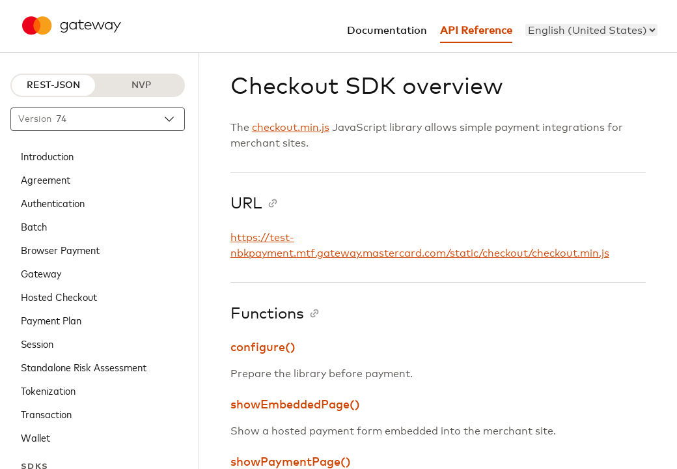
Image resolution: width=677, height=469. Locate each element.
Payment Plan (51, 320)
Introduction (47, 156)
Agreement (45, 179)
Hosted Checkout (59, 296)
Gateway (41, 273)
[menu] (591, 30)
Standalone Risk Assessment (83, 367)
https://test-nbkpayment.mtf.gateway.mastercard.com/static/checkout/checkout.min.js (419, 246)
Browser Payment (60, 249)
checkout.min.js (290, 127)
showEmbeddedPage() (295, 405)
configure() (263, 348)
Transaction (46, 413)
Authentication (53, 202)
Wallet (35, 437)
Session (37, 343)
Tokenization (48, 390)
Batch (34, 226)
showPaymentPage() (290, 462)
